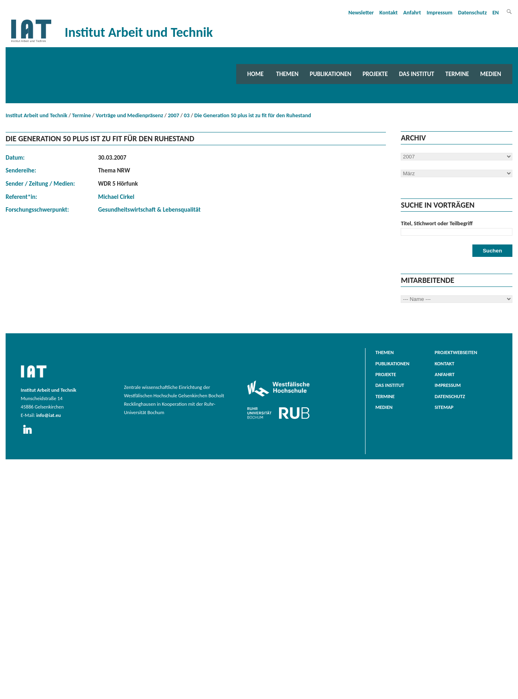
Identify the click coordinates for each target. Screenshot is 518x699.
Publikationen (330, 74)
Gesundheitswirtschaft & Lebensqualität (149, 209)
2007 (173, 115)
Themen (287, 74)
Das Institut (416, 74)
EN (495, 12)
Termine (457, 74)
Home (255, 74)
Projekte (375, 74)
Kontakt (388, 12)
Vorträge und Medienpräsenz (129, 115)
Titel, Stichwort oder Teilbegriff (436, 223)
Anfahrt (412, 12)
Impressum (440, 12)
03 (186, 115)
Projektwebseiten (456, 352)
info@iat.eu (48, 415)
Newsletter (361, 12)
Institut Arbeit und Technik (36, 115)
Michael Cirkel (116, 196)
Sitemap (444, 407)
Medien (490, 74)
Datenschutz (472, 12)
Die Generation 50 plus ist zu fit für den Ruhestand (252, 115)
